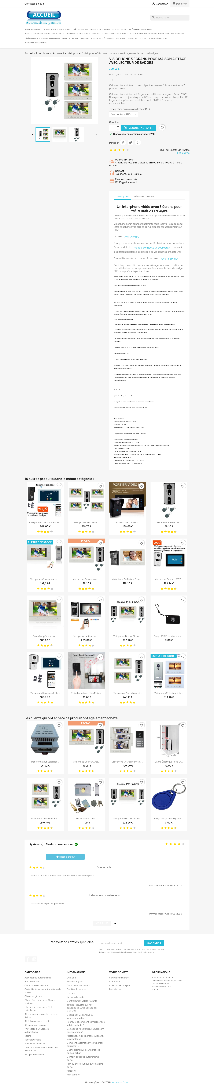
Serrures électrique (158, 38)
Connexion (115, 981)
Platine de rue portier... (169, 522)
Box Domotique (177, 34)
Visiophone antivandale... (86, 636)
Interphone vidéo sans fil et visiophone (108, 38)
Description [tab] (122, 196)
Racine (28, 1035)
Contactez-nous (34, 3)
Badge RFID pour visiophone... (169, 636)
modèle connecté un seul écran (152, 247)
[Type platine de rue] (123, 114)
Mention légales (75, 981)
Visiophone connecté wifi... (169, 579)
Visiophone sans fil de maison (86, 693)
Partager (123, 142)
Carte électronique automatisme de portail (45, 34)
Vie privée (116, 1082)
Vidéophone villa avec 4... (86, 522)
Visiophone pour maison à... (128, 693)
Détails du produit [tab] (144, 196)
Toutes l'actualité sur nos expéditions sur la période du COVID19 (82, 1007)
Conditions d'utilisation (78, 985)
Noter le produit (65, 857)
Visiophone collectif (137, 38)
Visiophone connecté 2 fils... (45, 693)
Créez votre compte (119, 985)
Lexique (71, 993)
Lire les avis (183, 153)
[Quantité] (112, 128)
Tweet (130, 142)
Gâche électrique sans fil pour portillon (92, 29)
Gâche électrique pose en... (169, 761)
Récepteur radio (119, 29)
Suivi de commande (119, 977)
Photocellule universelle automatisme (110, 34)
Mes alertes (115, 989)
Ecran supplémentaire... (45, 636)
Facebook (28, 959)
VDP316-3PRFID (169, 258)
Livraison (71, 977)
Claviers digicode (33, 29)
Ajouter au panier (138, 128)
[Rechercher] (169, 18)
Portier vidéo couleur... (128, 522)
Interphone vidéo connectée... (45, 522)
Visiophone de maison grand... (127, 579)
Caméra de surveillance (36, 43)
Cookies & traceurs (76, 989)
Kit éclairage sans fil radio (141, 29)
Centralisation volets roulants (82, 1000)
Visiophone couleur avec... (86, 579)
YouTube (34, 959)
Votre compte (118, 972)
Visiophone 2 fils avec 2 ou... (168, 693)
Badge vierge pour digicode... (169, 818)
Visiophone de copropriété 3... (127, 761)
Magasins (72, 1070)
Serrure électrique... (86, 818)
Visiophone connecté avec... (45, 579)
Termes (126, 1082)
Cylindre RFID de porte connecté (57, 29)
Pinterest (138, 142)
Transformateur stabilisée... (45, 761)
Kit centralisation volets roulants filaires (149, 34)
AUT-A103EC (132, 236)
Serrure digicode (75, 997)
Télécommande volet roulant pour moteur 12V (46, 38)
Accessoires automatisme (78, 34)
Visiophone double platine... (127, 636)
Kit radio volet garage (79, 38)
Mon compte (73, 1074)
